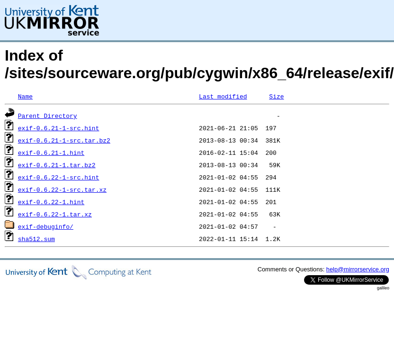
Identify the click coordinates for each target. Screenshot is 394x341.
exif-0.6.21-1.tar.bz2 (57, 165)
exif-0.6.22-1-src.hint (58, 177)
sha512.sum (36, 238)
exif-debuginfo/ (45, 226)
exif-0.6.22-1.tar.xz (55, 214)
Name (25, 96)
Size (276, 96)
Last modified (223, 96)
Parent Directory (47, 115)
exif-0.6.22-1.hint (51, 201)
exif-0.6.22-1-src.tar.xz (62, 189)
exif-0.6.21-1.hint (51, 152)
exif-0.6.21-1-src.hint (58, 128)
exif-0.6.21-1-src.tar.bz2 (64, 140)
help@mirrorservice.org (357, 269)
